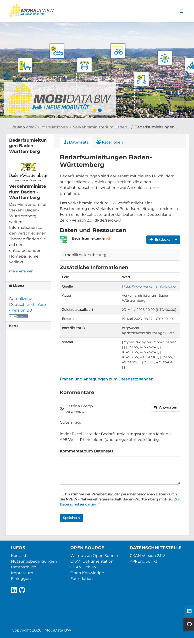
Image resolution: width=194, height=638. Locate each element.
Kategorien (109, 142)
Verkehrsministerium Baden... (101, 127)
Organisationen (53, 127)
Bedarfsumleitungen (89, 238)
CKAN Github (83, 567)
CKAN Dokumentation (92, 561)
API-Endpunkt (143, 561)
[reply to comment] (165, 407)
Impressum (22, 573)
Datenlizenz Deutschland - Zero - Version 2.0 (27, 304)
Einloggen (21, 578)
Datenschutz (23, 567)
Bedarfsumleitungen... (155, 127)
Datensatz (76, 142)
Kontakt (19, 555)
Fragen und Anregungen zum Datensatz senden (107, 379)
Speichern (71, 518)
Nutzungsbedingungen (34, 561)
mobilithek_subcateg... (87, 255)
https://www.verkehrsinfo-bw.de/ (149, 286)
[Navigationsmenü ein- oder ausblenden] (181, 11)
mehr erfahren (21, 271)
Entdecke (160, 239)
